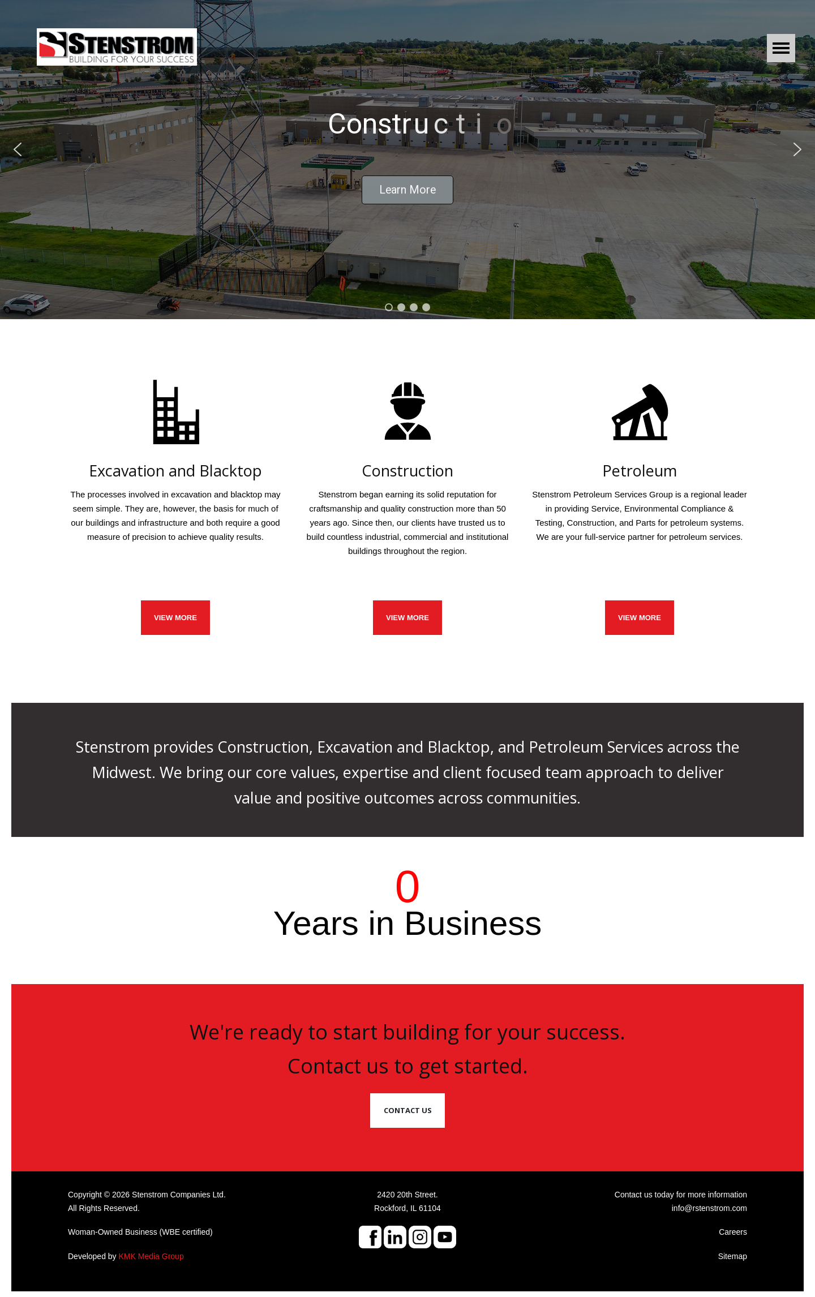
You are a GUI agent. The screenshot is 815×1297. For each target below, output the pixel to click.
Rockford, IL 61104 (407, 1208)
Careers (733, 1231)
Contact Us (408, 1110)
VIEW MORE (175, 617)
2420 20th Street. (407, 1194)
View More (639, 617)
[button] (17, 149)
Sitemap (732, 1256)
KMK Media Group (151, 1256)
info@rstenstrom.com (709, 1208)
